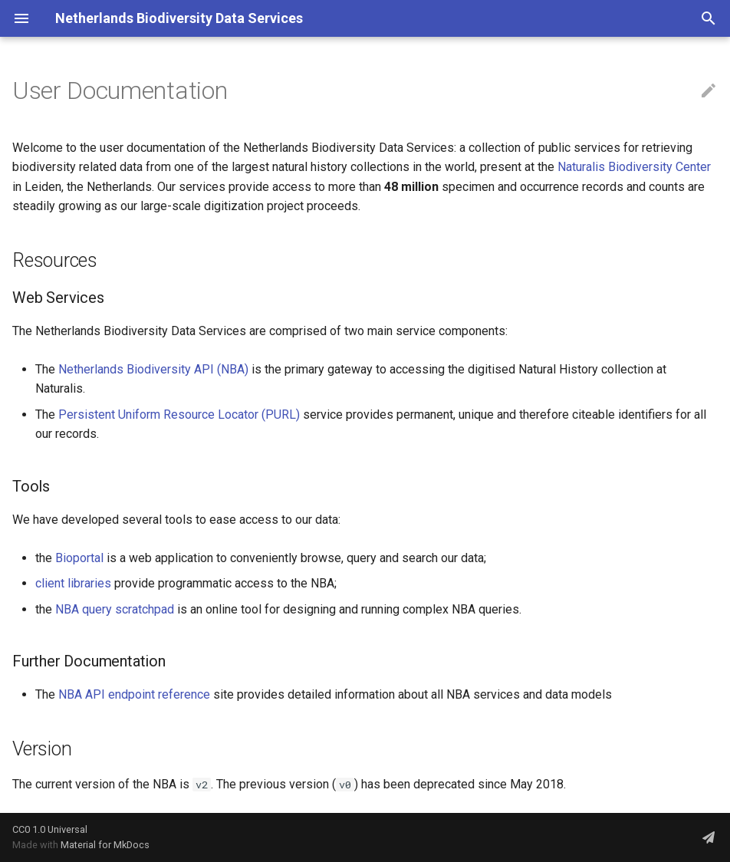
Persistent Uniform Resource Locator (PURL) (179, 414)
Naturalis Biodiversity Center (634, 167)
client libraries (73, 583)
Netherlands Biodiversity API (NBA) (153, 369)
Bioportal (79, 558)
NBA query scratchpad (114, 609)
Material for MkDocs (105, 844)
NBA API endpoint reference (134, 694)
